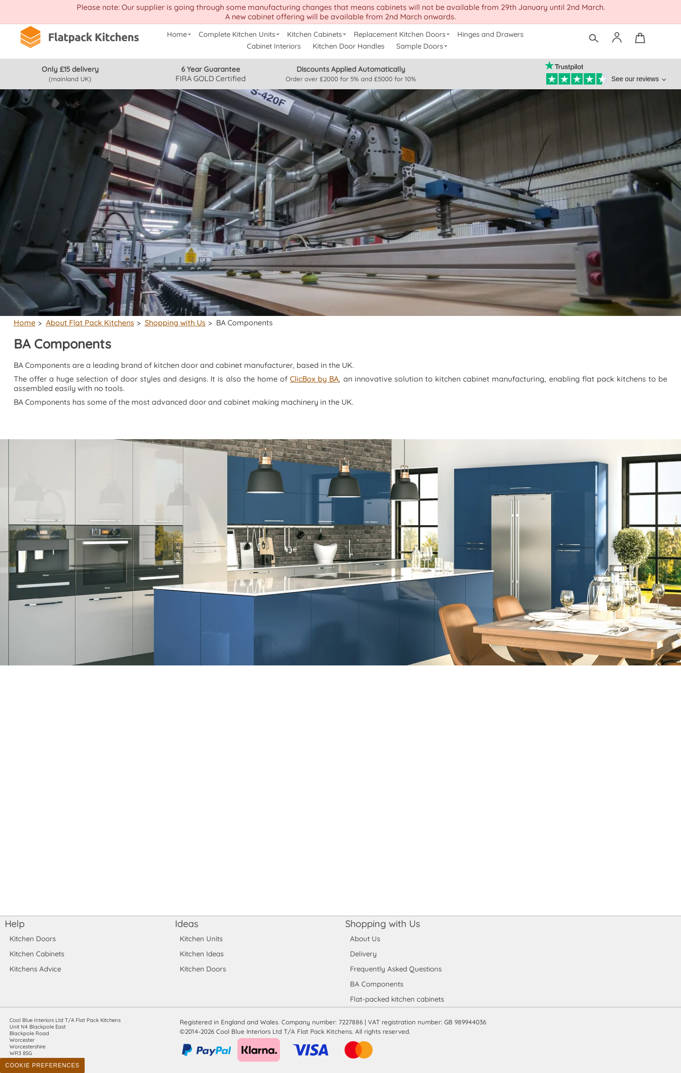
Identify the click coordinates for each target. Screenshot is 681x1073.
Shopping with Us (173, 322)
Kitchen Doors (32, 938)
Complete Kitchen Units (240, 34)
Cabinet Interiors (274, 46)
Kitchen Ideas (202, 953)
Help (15, 923)
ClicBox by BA (316, 378)
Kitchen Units (201, 938)
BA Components (376, 983)
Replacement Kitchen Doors (403, 34)
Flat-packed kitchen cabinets (397, 999)
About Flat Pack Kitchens (88, 322)
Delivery (363, 953)
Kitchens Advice (35, 968)
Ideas (187, 923)
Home (180, 34)
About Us (365, 938)
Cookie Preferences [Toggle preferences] (42, 1065)
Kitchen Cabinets (317, 34)
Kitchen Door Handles (348, 46)
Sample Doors (423, 46)
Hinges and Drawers (490, 34)
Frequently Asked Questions (395, 968)
